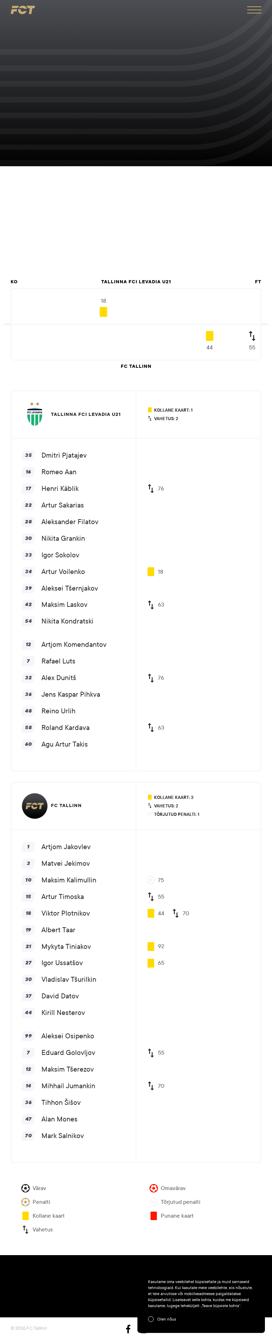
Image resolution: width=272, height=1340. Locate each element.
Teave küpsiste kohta (220, 1305)
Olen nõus (166, 1319)
